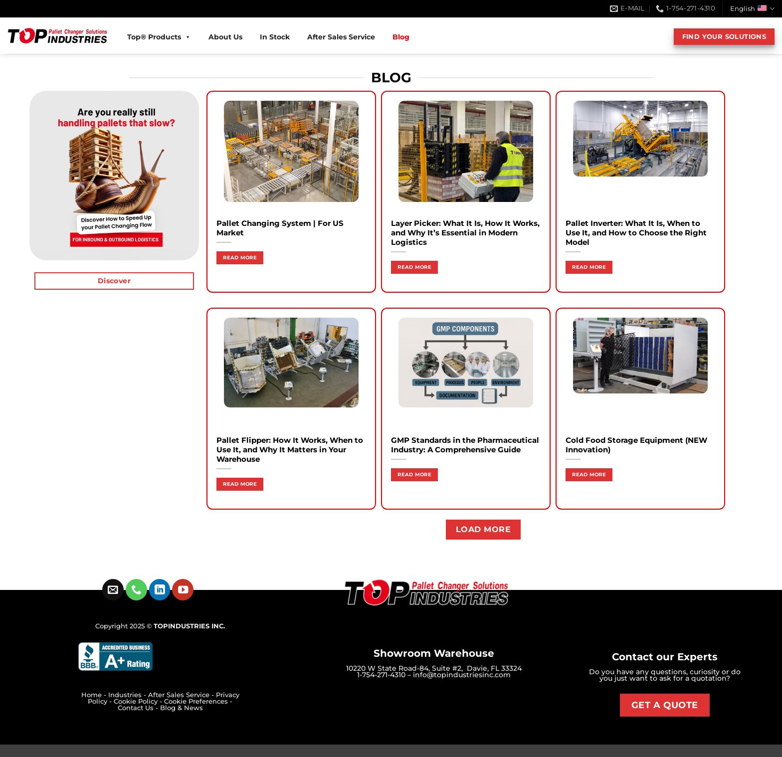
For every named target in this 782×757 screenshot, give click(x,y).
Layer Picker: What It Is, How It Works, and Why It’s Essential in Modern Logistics (465, 233)
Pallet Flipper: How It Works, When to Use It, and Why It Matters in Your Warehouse (289, 450)
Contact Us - (139, 708)
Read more (240, 257)
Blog (400, 36)
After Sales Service (341, 36)
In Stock (275, 36)
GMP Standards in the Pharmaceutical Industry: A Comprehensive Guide (465, 445)
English (752, 8)
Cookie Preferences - (198, 701)
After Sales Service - (182, 695)
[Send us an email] (113, 589)
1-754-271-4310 (381, 675)
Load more (483, 529)
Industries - (128, 695)
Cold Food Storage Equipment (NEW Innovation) (636, 445)
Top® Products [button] (159, 36)
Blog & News (181, 708)
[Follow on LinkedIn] (160, 589)
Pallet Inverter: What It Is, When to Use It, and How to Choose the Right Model (636, 233)
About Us (225, 36)
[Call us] (136, 589)
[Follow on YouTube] (183, 589)
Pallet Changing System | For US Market (280, 228)
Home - (94, 695)
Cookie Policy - (139, 701)
